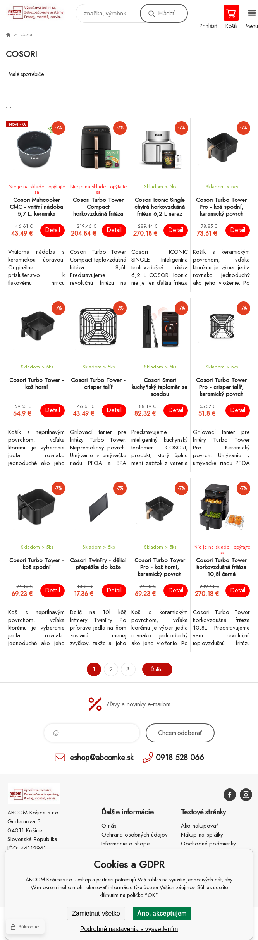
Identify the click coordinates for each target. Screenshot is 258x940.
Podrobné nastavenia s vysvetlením (129, 929)
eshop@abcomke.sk (101, 757)
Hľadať (166, 13)
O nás (109, 825)
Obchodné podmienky (208, 843)
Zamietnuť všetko (96, 913)
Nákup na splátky (202, 834)
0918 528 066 (180, 757)
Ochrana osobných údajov (134, 834)
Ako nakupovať (199, 825)
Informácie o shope (125, 843)
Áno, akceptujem (162, 913)
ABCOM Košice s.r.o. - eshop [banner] (40, 11)
